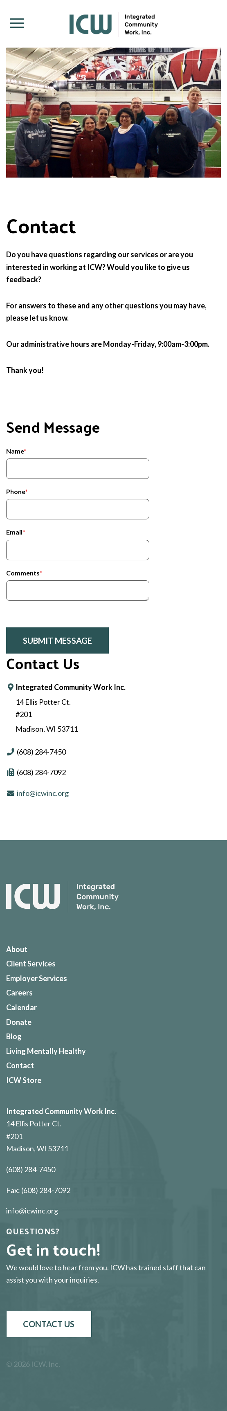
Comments (24, 573)
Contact (20, 1065)
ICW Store (23, 1080)
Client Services (31, 963)
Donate (18, 1022)
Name (16, 451)
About (16, 949)
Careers (19, 992)
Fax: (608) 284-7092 (38, 1190)
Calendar (21, 1007)
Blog (14, 1036)
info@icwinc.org (43, 793)
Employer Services (36, 978)
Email (15, 532)
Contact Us (49, 1324)
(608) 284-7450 (30, 1169)
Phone (17, 491)
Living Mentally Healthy (46, 1051)
